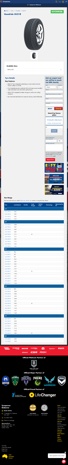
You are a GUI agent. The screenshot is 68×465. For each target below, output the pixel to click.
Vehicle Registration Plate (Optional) (50, 138)
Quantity (60, 85)
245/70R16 (8, 234)
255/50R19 (8, 326)
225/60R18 (8, 291)
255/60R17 (8, 271)
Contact (59, 432)
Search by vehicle (24, 200)
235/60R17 (8, 261)
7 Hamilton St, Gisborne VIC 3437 (10, 414)
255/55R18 (8, 303)
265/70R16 (8, 244)
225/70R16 (8, 227)
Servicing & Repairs (61, 425)
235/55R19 (8, 321)
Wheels (59, 416)
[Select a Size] (34, 69)
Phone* (53, 94)
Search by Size (60, 409)
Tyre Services (60, 426)
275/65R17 (8, 281)
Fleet (58, 435)
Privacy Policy (56, 154)
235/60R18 (8, 296)
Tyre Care (59, 412)
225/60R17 (8, 257)
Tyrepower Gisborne (34, 5)
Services (59, 421)
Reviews (59, 441)
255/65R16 (8, 239)
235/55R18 (8, 294)
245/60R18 (8, 301)
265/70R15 (8, 219)
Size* (47, 85)
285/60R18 (8, 313)
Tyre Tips (59, 414)
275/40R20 (8, 339)
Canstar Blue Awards (6, 447)
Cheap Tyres (4, 451)
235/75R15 (8, 216)
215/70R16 (8, 224)
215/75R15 (8, 211)
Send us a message (9, 420)
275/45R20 (8, 341)
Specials (59, 430)
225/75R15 (8, 214)
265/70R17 (8, 278)
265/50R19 (8, 331)
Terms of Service (49, 156)
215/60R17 (8, 252)
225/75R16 (8, 229)
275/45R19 (8, 333)
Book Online (60, 433)
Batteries (59, 423)
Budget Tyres (4, 449)
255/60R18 (8, 306)
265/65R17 (8, 276)
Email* (47, 98)
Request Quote (50, 159)
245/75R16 (8, 236)
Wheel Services (60, 428)
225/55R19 (8, 318)
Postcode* (48, 103)
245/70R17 (8, 269)
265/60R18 (8, 308)
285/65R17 (8, 283)
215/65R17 (8, 254)
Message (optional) (50, 143)
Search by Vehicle (61, 407)
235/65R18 (8, 298)
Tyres (58, 405)
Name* (47, 89)
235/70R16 (8, 232)
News (59, 437)
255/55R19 (8, 328)
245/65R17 (8, 266)
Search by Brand (61, 410)
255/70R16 (8, 241)
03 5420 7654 (8, 418)
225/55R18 (8, 289)
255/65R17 (8, 273)
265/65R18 (8, 310)
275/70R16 (8, 246)
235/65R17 (8, 264)
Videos (59, 439)
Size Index (4, 445)
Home (6, 11)
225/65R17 (8, 259)
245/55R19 (8, 323)
